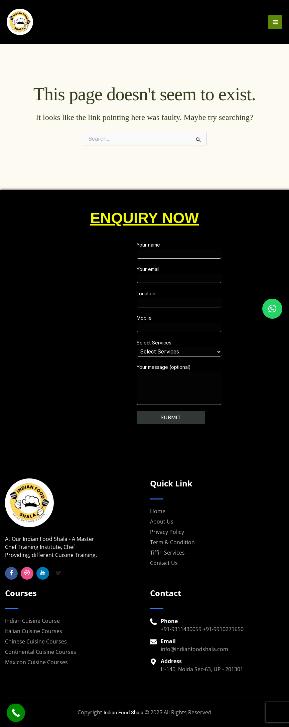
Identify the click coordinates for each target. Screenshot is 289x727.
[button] (272, 309)
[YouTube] (42, 573)
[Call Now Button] (16, 713)
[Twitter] (58, 573)
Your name (206, 250)
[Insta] (27, 573)
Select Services (206, 348)
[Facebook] (11, 573)
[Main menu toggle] (275, 25)
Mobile (206, 323)
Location (206, 299)
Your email (206, 274)
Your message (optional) (206, 384)
